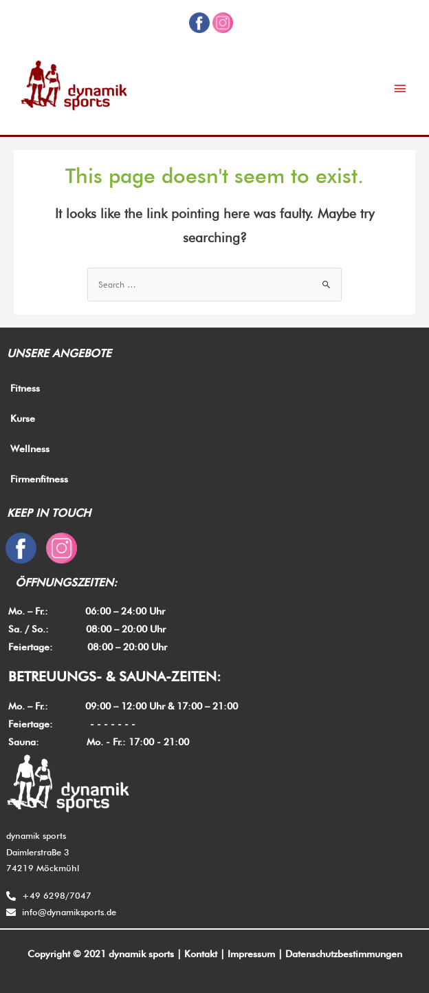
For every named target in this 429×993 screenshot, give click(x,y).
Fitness (25, 388)
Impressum (251, 953)
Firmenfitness (39, 478)
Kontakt (200, 953)
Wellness (30, 448)
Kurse (22, 418)
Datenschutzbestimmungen (343, 953)
